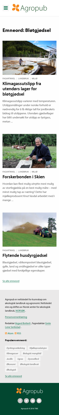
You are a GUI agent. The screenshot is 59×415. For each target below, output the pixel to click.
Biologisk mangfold (32, 353)
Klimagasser (12, 353)
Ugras (20, 358)
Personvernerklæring (16, 316)
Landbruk (23, 78)
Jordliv (10, 358)
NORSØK (20, 310)
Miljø (34, 78)
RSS (19, 333)
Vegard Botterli (23, 323)
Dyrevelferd (33, 358)
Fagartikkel (9, 78)
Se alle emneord (11, 280)
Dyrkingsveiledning (16, 347)
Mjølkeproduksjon (38, 347)
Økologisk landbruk (29, 364)
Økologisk (11, 369)
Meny (5, 5)
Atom (10, 333)
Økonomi (11, 364)
